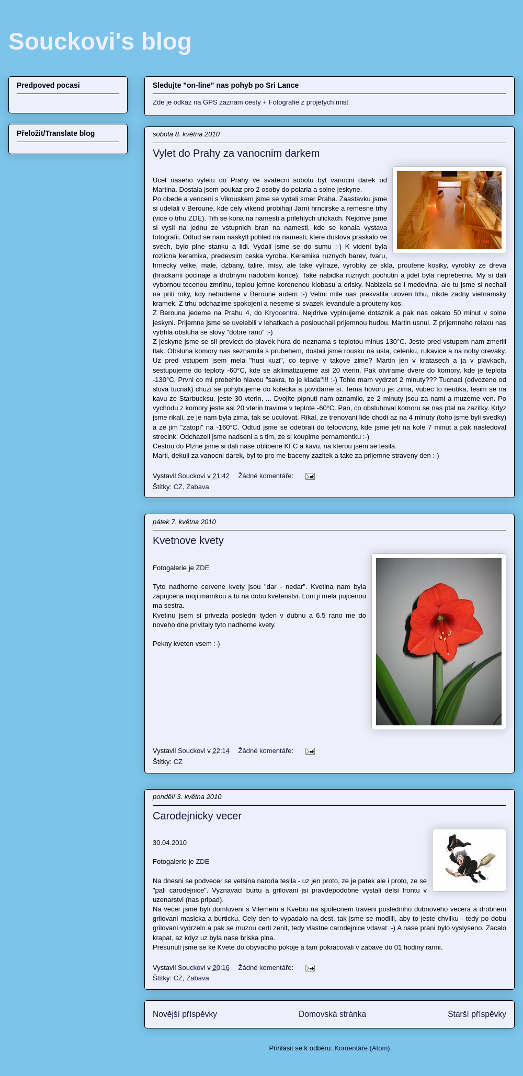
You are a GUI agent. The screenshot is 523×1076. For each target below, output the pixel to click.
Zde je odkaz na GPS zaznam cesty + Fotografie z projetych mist (250, 102)
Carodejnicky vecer (197, 816)
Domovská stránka (332, 1014)
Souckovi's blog (100, 41)
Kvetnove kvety (188, 540)
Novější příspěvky (185, 1014)
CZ (178, 487)
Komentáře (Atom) (362, 1048)
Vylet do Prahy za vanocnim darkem (236, 153)
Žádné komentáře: (266, 476)
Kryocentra (281, 313)
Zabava (197, 487)
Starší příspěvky (477, 1014)
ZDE (195, 218)
